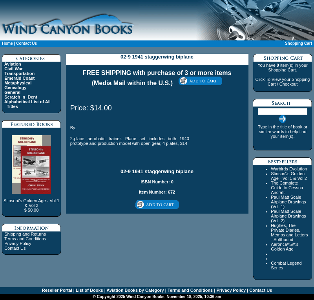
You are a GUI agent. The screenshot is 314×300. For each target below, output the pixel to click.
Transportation (19, 73)
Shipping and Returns (25, 234)
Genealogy (15, 87)
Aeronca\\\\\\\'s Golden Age (284, 246)
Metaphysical (17, 82)
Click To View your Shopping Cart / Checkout (282, 81)
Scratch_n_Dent (20, 97)
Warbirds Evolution (289, 168)
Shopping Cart (298, 43)
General (12, 92)
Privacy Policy (17, 243)
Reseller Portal (57, 290)
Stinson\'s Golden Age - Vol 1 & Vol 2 (289, 176)
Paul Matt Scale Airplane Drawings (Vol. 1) (288, 202)
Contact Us (26, 43)
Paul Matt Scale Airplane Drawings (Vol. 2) (288, 216)
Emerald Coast (19, 78)
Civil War (13, 68)
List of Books (89, 290)
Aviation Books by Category (135, 290)
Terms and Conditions (25, 238)
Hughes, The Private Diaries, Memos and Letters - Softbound (289, 232)
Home (7, 43)
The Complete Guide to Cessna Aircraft (287, 188)
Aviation (12, 64)
